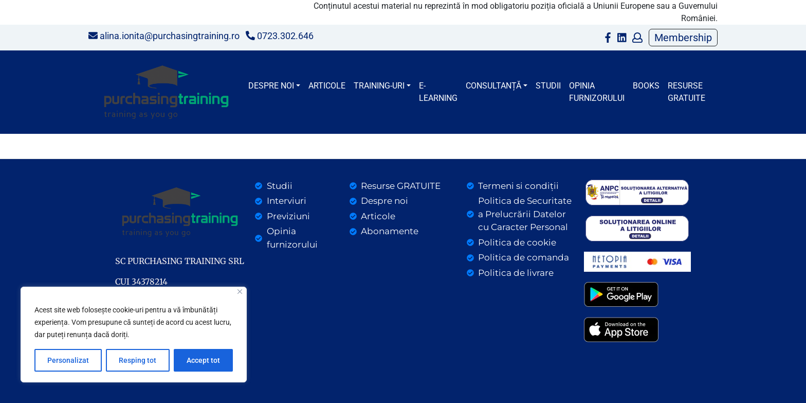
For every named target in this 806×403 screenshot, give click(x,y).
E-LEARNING (438, 92)
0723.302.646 (280, 35)
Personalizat (68, 360)
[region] (134, 334)
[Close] (239, 291)
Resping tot (137, 360)
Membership (683, 37)
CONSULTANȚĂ (493, 86)
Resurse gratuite (686, 92)
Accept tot (203, 360)
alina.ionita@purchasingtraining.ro (164, 35)
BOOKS (646, 86)
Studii (548, 86)
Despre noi (271, 86)
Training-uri (379, 86)
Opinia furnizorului (597, 92)
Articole (326, 86)
